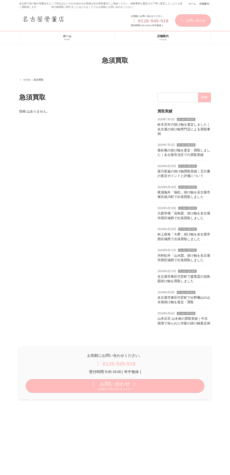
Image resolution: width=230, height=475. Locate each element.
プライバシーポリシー (38, 403)
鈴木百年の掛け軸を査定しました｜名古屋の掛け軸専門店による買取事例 (183, 129)
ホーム (192, 3)
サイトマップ (71, 403)
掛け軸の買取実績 (186, 119)
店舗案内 (204, 3)
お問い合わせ (193, 20)
